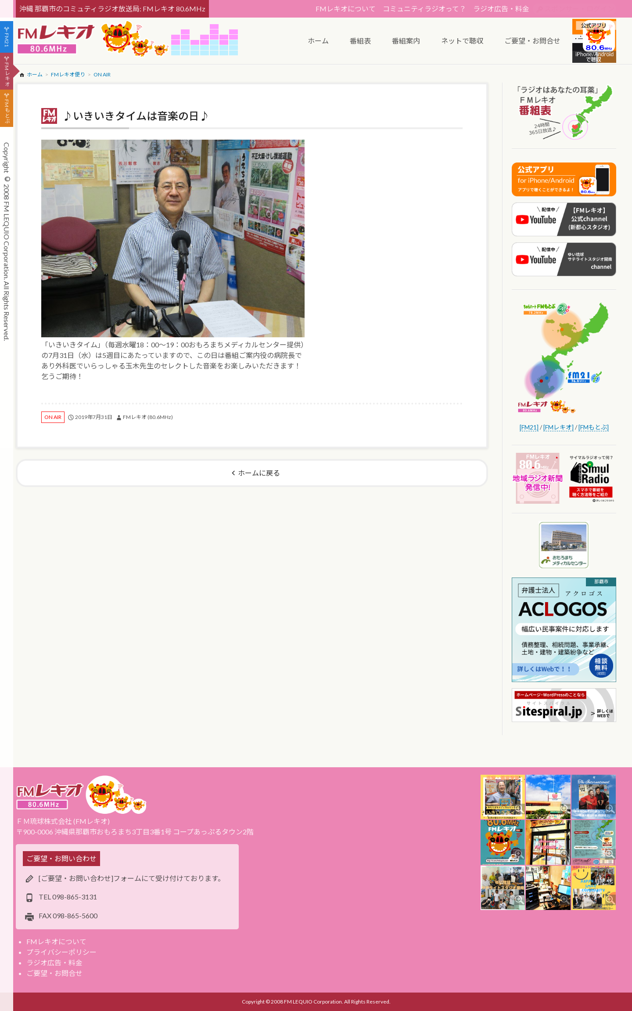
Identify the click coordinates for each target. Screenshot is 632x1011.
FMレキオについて (346, 8)
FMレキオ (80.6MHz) (148, 417)
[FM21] (529, 427)
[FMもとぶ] (593, 427)
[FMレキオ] (558, 427)
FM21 (7, 40)
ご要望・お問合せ (54, 973)
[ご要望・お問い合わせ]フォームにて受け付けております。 (132, 878)
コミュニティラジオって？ (424, 8)
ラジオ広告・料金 (501, 8)
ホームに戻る (259, 473)
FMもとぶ (7, 111)
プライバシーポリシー (61, 952)
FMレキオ (7, 74)
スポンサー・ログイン (579, 8)
